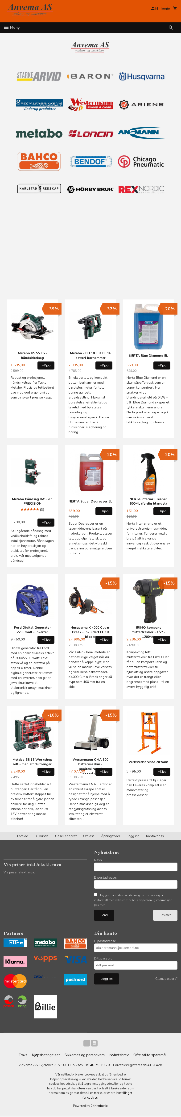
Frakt (23, 1056)
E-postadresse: (105, 877)
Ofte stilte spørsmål (149, 1056)
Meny (12, 27)
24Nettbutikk (99, 1107)
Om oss (89, 836)
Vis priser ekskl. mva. (19, 872)
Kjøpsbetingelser (46, 1056)
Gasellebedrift (66, 836)
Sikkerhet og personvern (85, 1056)
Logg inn (133, 836)
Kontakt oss (155, 836)
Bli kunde (42, 836)
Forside (22, 836)
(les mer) (100, 905)
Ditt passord (103, 958)
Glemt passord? (166, 979)
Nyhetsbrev (119, 1056)
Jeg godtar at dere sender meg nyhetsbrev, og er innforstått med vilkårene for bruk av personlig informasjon (133, 900)
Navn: (98, 860)
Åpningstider (110, 836)
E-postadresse (105, 941)
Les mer (165, 915)
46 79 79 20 (100, 1066)
